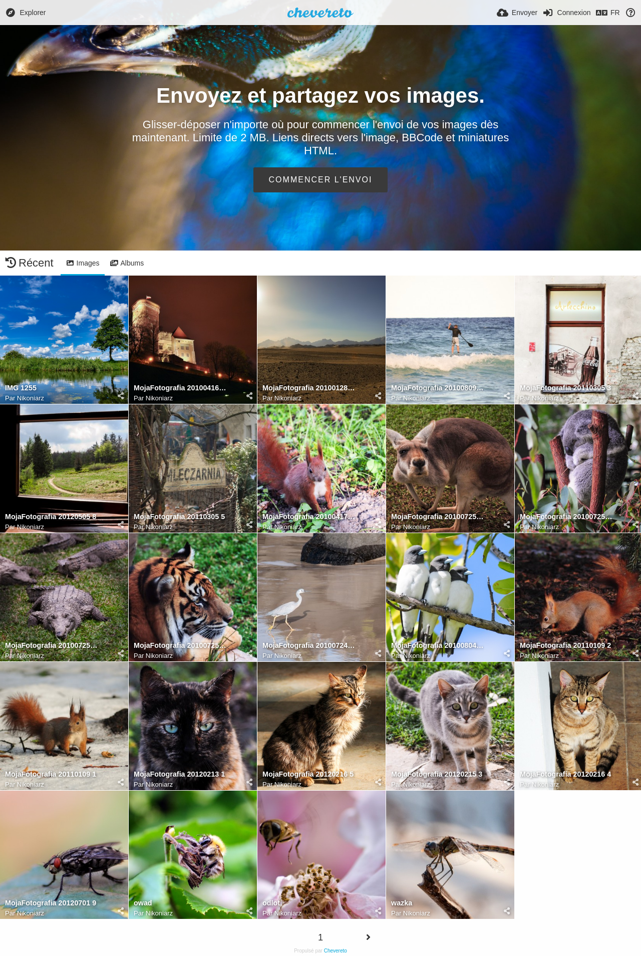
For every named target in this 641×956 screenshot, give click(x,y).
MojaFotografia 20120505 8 (50, 517)
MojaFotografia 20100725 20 (51, 645)
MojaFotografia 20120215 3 (436, 774)
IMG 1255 (21, 388)
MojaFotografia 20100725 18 (180, 645)
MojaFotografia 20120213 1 (179, 774)
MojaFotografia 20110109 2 (565, 645)
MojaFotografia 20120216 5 (308, 774)
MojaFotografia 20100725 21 (566, 517)
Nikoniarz (30, 398)
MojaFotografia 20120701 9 (50, 903)
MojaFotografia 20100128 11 (309, 388)
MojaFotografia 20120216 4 (565, 774)
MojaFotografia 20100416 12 (180, 388)
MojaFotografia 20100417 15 (309, 517)
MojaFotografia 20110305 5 (179, 517)
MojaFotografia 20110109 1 (50, 774)
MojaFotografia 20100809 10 (437, 388)
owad (143, 903)
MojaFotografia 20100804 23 (437, 645)
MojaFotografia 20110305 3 (565, 388)
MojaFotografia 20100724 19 (309, 645)
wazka (401, 903)
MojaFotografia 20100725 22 (437, 517)
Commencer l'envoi (321, 179)
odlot (271, 903)
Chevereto (335, 950)
